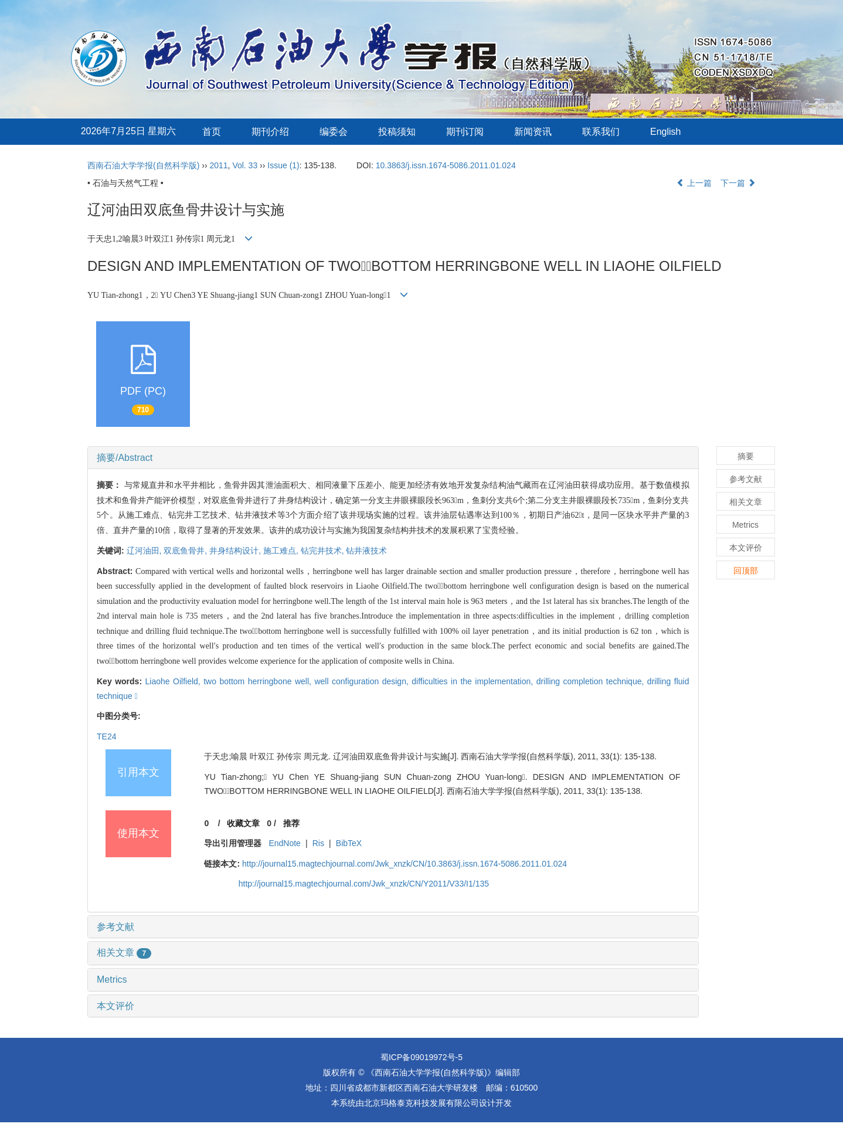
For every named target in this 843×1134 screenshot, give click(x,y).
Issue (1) (283, 165)
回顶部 (745, 570)
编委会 (333, 132)
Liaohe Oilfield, (174, 681)
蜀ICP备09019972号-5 (421, 1057)
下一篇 (738, 183)
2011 (218, 165)
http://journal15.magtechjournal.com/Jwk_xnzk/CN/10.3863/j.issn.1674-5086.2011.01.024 (404, 863)
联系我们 (601, 132)
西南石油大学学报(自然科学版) (143, 165)
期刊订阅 (465, 132)
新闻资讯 (533, 132)
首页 (211, 132)
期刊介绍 (270, 132)
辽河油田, (145, 550)
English (665, 132)
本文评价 (115, 1006)
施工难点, (282, 550)
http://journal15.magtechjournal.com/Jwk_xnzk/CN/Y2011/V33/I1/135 (364, 883)
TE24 (106, 736)
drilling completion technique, (591, 681)
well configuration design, (363, 681)
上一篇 (694, 183)
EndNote (284, 843)
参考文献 (115, 927)
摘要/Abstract (124, 458)
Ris (318, 843)
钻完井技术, (323, 550)
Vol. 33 (244, 165)
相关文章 (124, 953)
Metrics (112, 979)
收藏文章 (243, 823)
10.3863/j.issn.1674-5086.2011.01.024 (446, 165)
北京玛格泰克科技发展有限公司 (421, 1103)
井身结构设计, (236, 550)
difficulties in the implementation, (474, 681)
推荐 (291, 823)
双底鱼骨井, (186, 550)
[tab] (393, 458)
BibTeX (349, 843)
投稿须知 (397, 132)
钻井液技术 (366, 550)
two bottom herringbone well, (258, 681)
